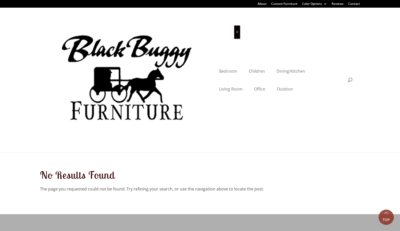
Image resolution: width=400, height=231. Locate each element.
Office (251, 24)
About (262, 4)
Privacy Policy (99, 223)
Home (130, 135)
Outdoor (277, 24)
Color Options (312, 4)
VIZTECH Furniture (163, 223)
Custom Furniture (284, 4)
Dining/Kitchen (185, 24)
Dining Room (52, 147)
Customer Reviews (142, 158)
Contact (354, 4)
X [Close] (237, 32)
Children (151, 24)
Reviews (338, 4)
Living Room (222, 24)
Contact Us (135, 194)
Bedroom (123, 24)
